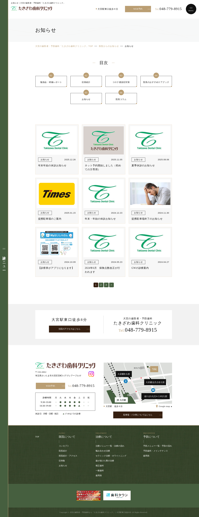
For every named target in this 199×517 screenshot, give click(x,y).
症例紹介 (86, 82)
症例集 (62, 461)
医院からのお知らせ (109, 46)
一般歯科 (100, 470)
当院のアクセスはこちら (69, 329)
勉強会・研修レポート (51, 82)
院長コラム (121, 99)
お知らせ (86, 99)
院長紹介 (63, 451)
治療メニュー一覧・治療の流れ (110, 446)
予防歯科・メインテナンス (155, 451)
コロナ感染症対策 (121, 82)
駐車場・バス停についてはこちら (137, 415)
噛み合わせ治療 (103, 451)
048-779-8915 (168, 9)
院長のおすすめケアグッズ (156, 82)
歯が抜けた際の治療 (105, 461)
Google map (164, 406)
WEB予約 (138, 9)
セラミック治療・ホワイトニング (111, 456)
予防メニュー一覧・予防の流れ (157, 446)
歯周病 (99, 475)
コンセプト (64, 446)
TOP (37, 437)
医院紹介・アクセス (68, 456)
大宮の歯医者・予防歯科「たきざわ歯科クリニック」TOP (64, 46)
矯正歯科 (100, 466)
